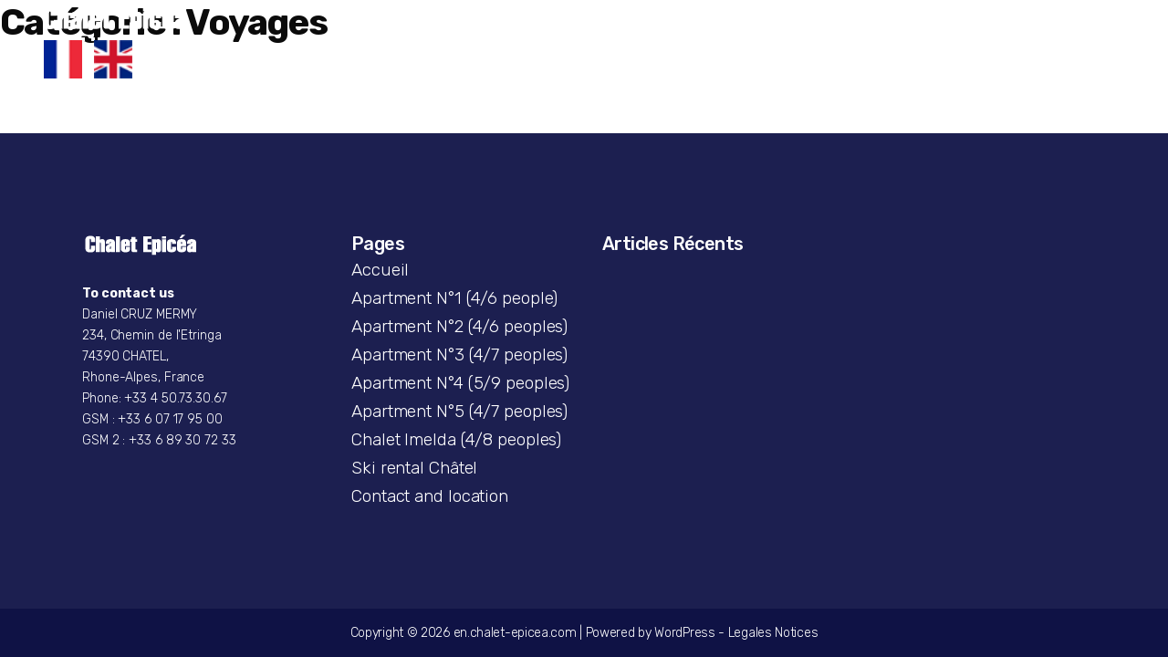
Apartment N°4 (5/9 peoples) (460, 382)
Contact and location (429, 495)
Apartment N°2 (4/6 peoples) (459, 326)
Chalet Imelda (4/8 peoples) (456, 439)
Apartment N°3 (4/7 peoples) (459, 354)
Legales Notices (773, 633)
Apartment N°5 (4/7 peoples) (459, 411)
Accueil (380, 269)
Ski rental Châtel (414, 467)
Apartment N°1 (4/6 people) (454, 297)
